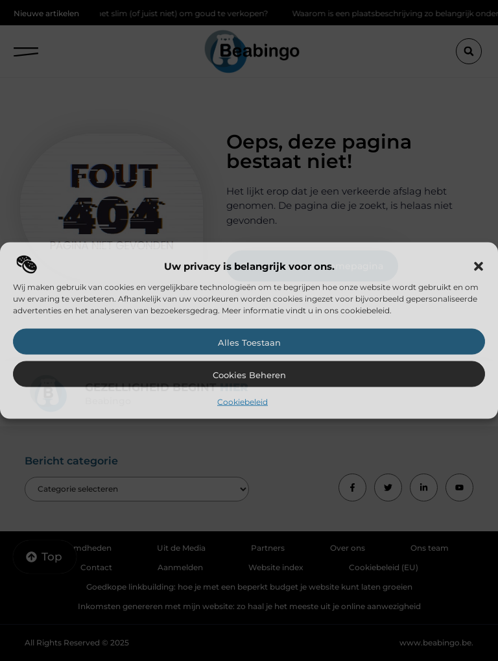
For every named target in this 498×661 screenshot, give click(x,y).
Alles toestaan (249, 342)
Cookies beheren (249, 375)
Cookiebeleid (242, 402)
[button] (478, 266)
